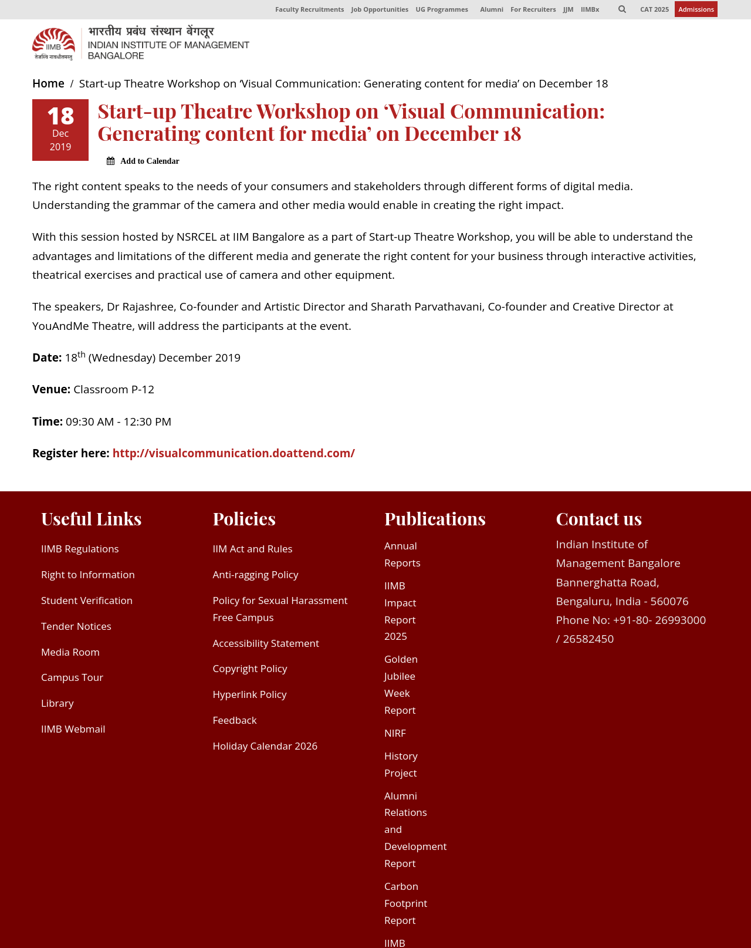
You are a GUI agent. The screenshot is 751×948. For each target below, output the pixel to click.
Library (57, 706)
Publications (435, 521)
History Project (401, 766)
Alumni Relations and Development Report (415, 832)
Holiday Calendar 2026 (265, 748)
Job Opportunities (375, 10)
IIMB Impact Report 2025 (400, 613)
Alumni (489, 10)
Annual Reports (402, 556)
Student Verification (87, 602)
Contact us (599, 521)
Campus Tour (72, 680)
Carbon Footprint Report (405, 905)
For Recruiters (530, 10)
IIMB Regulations (80, 551)
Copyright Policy (250, 671)
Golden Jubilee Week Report (401, 687)
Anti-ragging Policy (256, 576)
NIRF (395, 735)
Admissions (696, 10)
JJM (566, 10)
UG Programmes (438, 10)
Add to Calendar (149, 163)
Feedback (235, 723)
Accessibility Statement (266, 645)
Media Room (70, 654)
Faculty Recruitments (305, 10)
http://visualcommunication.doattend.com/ (234, 455)
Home (48, 86)
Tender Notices (76, 628)
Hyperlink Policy (250, 697)
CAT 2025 (654, 10)
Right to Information (88, 576)
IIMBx (588, 10)
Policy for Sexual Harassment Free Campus (280, 611)
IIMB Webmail (73, 731)
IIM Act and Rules (253, 551)
